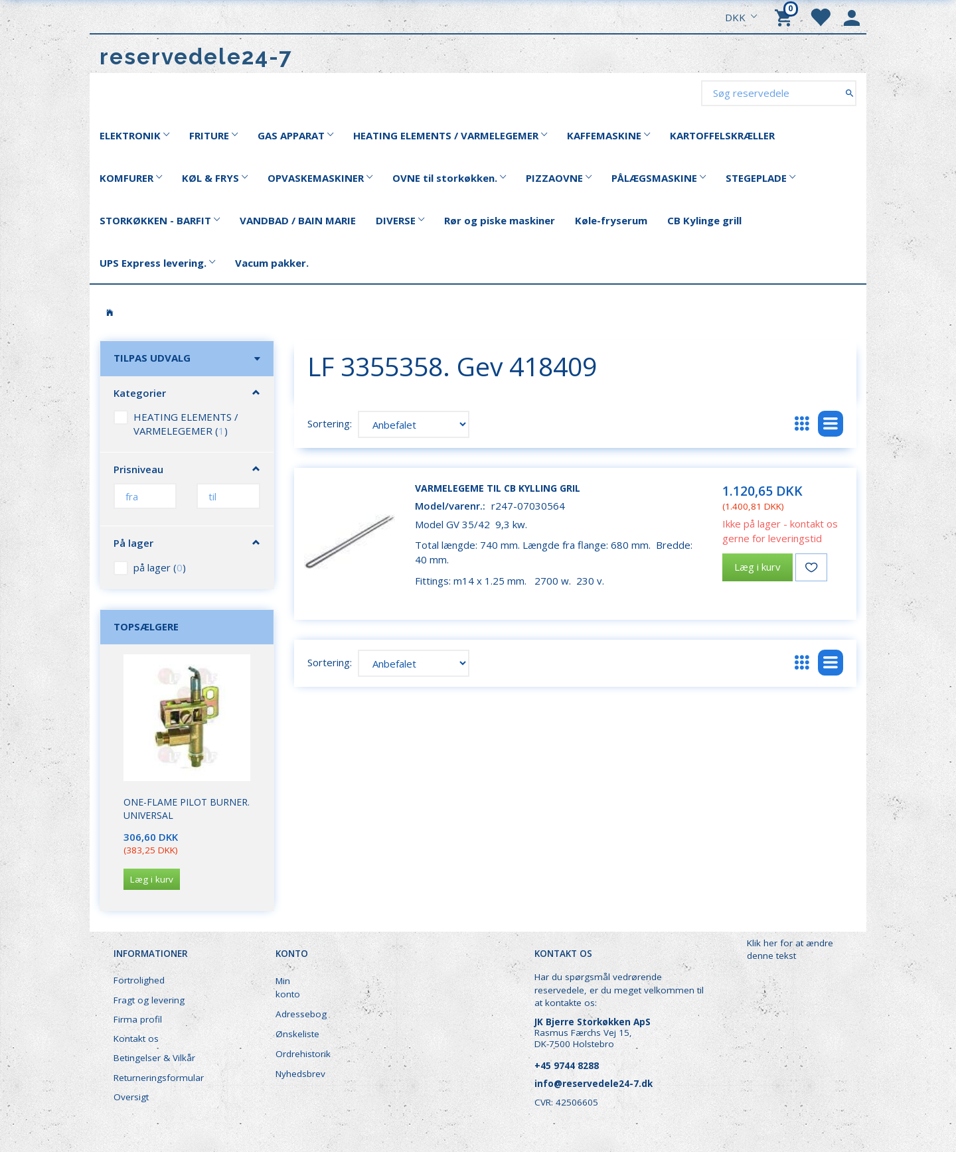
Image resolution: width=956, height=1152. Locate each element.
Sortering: (329, 423)
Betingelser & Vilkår (154, 1058)
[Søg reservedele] (849, 93)
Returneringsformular (159, 1078)
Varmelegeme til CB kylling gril (497, 488)
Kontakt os (136, 1038)
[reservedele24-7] (196, 57)
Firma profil (138, 1019)
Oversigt (131, 1097)
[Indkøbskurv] (785, 16)
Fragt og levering (149, 1000)
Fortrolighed (139, 980)
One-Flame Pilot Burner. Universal (186, 809)
